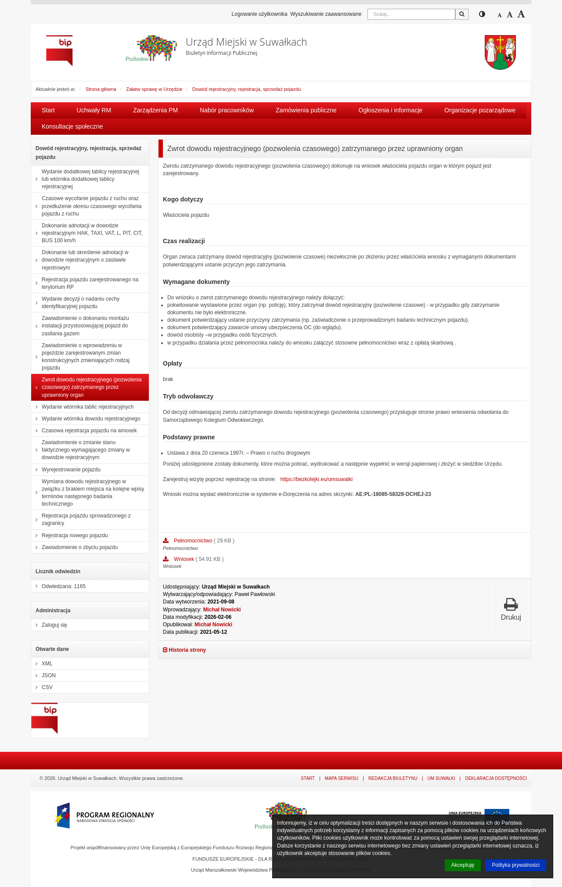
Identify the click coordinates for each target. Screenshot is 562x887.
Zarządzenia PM (155, 110)
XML (42, 663)
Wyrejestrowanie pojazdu (66, 469)
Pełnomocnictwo (194, 541)
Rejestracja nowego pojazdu (69, 535)
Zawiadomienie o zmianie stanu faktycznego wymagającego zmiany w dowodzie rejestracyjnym (80, 450)
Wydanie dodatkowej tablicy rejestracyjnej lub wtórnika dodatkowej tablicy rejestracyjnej (85, 179)
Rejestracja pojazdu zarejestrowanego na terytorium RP (84, 283)
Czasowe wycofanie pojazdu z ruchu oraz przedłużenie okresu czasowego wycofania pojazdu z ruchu (86, 206)
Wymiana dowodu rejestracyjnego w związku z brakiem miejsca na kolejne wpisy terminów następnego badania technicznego (87, 493)
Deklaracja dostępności (496, 778)
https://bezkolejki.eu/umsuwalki (316, 479)
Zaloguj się (49, 625)
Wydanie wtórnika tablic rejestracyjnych (82, 407)
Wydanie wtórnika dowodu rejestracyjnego (85, 418)
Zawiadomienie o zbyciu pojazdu (74, 547)
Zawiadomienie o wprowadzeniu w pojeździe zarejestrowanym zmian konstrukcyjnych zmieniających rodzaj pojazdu (80, 357)
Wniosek (184, 559)
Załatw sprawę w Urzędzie (154, 89)
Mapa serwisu (341, 778)
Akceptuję (463, 865)
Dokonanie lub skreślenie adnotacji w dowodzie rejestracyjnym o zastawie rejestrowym (79, 260)
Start (48, 110)
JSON (43, 675)
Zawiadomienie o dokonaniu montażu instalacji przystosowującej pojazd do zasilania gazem (80, 325)
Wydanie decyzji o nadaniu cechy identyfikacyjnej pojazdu (75, 302)
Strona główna (101, 89)
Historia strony (184, 650)
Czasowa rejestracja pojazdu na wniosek (84, 430)
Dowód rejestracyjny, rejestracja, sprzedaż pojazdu (246, 89)
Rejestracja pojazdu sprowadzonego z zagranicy (81, 519)
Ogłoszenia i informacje (391, 110)
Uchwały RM (94, 110)
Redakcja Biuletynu (393, 778)
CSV (42, 687)
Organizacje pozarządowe (479, 110)
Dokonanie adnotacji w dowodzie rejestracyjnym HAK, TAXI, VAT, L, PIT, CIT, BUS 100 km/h (87, 233)
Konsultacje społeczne (72, 126)
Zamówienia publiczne (306, 110)
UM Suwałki (441, 778)
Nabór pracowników (227, 110)
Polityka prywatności (516, 865)
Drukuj (511, 609)
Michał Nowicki (222, 610)
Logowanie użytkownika (260, 14)
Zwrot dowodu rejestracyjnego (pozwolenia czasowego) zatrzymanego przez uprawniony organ (86, 387)
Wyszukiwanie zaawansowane (325, 14)
